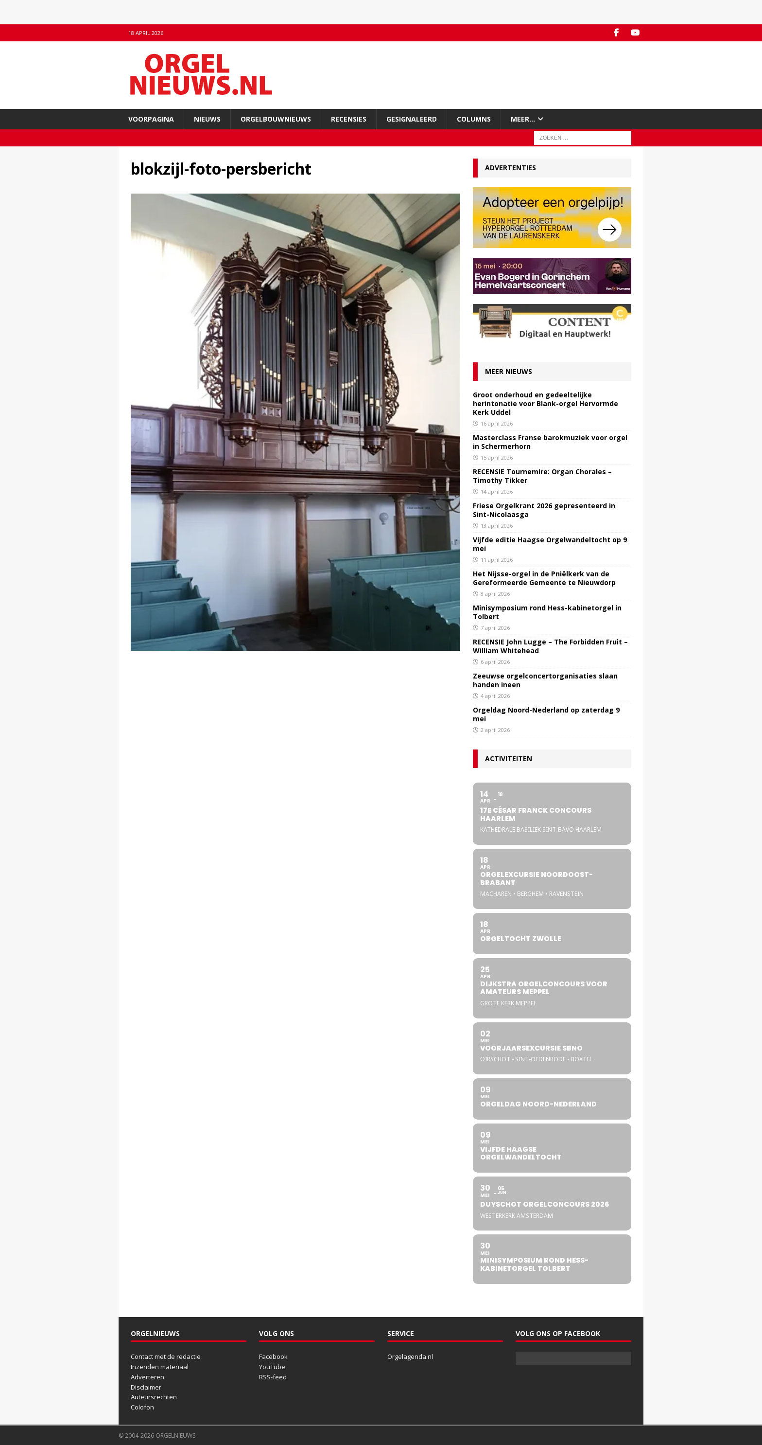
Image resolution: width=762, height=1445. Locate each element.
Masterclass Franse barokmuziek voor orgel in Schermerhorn (550, 442)
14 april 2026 (497, 491)
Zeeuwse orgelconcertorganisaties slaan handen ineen (545, 680)
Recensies (348, 119)
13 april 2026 (497, 525)
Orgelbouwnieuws (276, 119)
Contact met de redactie (166, 1356)
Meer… (523, 119)
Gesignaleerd (411, 119)
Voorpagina (151, 119)
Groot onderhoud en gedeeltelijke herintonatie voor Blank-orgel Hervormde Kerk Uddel (545, 403)
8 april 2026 (495, 593)
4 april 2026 (495, 695)
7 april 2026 (495, 627)
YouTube (272, 1366)
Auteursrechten (154, 1396)
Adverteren (147, 1377)
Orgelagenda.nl (410, 1356)
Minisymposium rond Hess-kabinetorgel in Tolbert (547, 612)
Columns (474, 119)
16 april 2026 (497, 423)
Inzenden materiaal (160, 1366)
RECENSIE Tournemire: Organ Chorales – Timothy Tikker (542, 476)
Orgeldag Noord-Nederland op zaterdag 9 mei (546, 714)
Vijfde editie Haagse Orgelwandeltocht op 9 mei (550, 544)
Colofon (142, 1407)
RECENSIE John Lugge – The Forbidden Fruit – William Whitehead (550, 646)
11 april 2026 (497, 559)
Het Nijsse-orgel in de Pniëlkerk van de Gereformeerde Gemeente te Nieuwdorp (544, 578)
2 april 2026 (495, 729)
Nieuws (207, 119)
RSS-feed (273, 1377)
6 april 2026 (495, 661)
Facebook (273, 1356)
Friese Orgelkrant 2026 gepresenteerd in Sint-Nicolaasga (544, 510)
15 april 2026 (497, 457)
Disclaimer (146, 1387)
